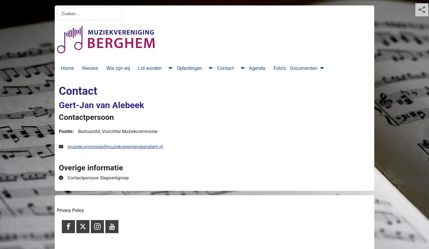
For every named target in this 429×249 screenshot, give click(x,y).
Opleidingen (189, 68)
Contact (225, 68)
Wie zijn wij (118, 68)
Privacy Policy (70, 210)
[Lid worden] (169, 68)
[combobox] (89, 14)
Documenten (303, 68)
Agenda (257, 68)
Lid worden (150, 68)
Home (67, 68)
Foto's (280, 68)
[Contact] (241, 68)
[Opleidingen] (209, 68)
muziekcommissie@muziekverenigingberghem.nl (115, 146)
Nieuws (90, 68)
